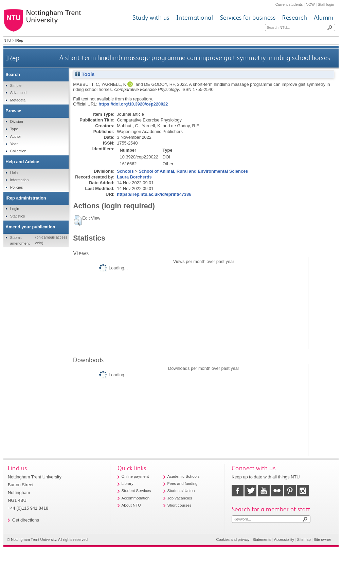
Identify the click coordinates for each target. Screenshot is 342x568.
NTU (7, 40)
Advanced (18, 93)
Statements (261, 539)
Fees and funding (182, 483)
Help (14, 173)
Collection (18, 151)
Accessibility (284, 539)
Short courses (179, 505)
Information (19, 180)
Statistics (17, 216)
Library (127, 483)
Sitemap (304, 539)
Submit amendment (20, 240)
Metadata (17, 100)
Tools (84, 74)
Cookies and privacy (233, 539)
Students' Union (181, 491)
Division (16, 121)
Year (14, 144)
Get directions (25, 520)
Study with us (150, 17)
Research (294, 17)
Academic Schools (183, 476)
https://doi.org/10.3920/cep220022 (133, 104)
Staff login (326, 4)
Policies (16, 187)
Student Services (136, 491)
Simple (15, 85)
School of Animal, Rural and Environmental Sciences (193, 171)
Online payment (135, 476)
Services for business (248, 17)
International (194, 17)
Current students (289, 4)
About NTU (131, 505)
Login (14, 209)
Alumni (323, 17)
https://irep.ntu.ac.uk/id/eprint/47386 (154, 194)
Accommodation (136, 498)
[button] (78, 220)
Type (14, 129)
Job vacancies (179, 498)
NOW (310, 4)
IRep (13, 58)
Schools (125, 171)
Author (15, 136)
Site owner (322, 539)
